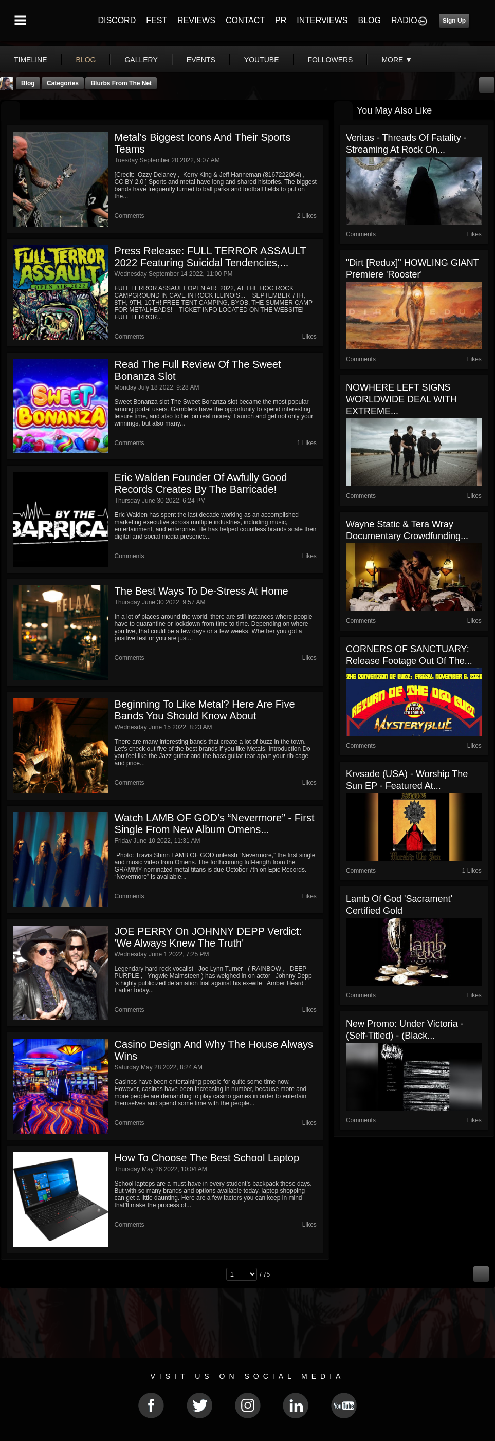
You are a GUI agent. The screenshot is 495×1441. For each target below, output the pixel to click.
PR (280, 20)
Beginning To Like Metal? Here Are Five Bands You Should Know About (205, 710)
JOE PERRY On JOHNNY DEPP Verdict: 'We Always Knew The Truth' (208, 937)
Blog (28, 83)
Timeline (30, 60)
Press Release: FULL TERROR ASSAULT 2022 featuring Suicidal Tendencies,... (210, 256)
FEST (156, 20)
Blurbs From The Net (121, 83)
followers (330, 60)
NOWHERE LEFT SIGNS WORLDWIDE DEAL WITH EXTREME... (401, 399)
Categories (63, 83)
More (396, 60)
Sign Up (454, 20)
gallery (140, 60)
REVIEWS (196, 20)
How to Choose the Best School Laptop (207, 1157)
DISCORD (117, 20)
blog (86, 60)
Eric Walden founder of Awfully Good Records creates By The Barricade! (201, 483)
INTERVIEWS (322, 20)
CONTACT (245, 20)
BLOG (369, 20)
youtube (261, 60)
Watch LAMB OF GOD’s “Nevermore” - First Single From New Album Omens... (215, 823)
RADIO (404, 20)
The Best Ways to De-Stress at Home (201, 591)
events (201, 60)
